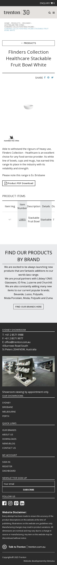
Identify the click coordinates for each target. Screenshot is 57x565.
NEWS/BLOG (8, 443)
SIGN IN (6, 461)
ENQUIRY (47, 3)
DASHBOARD (9, 470)
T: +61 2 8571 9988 (12, 334)
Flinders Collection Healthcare (19, 27)
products (15, 23)
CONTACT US (9, 447)
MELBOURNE (9, 411)
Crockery (26, 23)
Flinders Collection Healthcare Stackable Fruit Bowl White (26, 29)
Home (6, 23)
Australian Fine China (14, 25)
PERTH (5, 416)
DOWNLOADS (9, 438)
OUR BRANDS (9, 430)
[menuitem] (28, 402)
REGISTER (7, 466)
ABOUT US (7, 434)
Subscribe (28, 489)
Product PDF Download (18, 183)
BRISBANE (7, 407)
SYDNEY (6, 402)
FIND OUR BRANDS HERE (28, 306)
